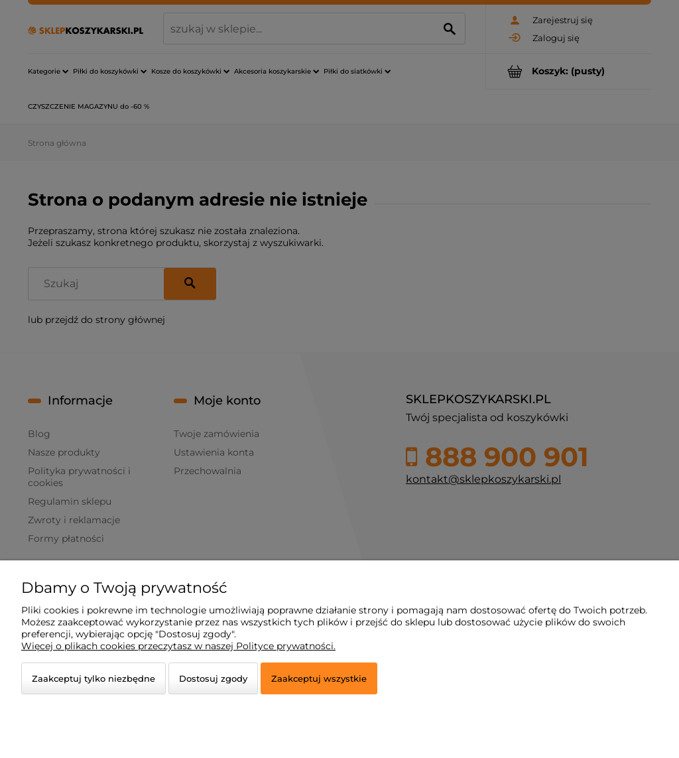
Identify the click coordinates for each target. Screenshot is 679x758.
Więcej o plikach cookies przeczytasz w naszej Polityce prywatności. (178, 646)
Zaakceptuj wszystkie (319, 678)
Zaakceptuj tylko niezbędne (93, 678)
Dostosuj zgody (213, 678)
